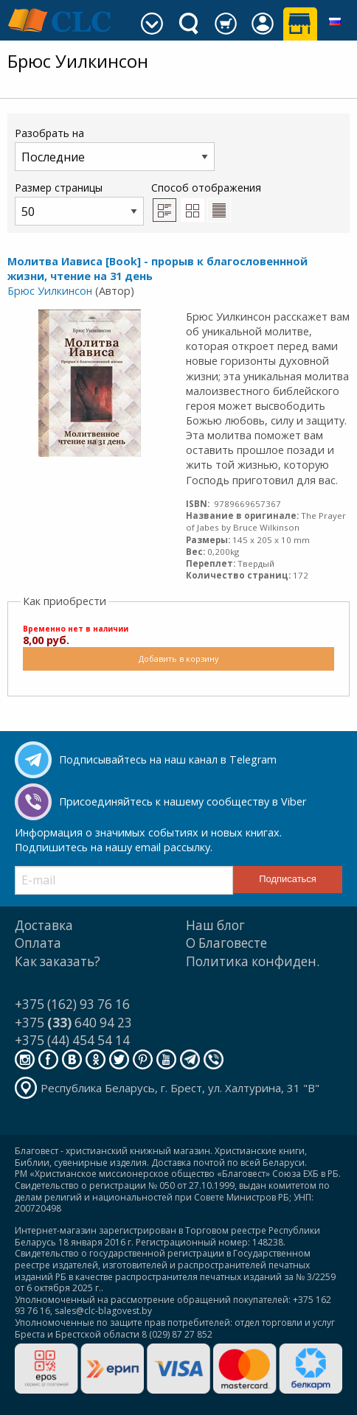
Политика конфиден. (252, 961)
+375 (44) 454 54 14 (72, 1040)
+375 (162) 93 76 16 (72, 1004)
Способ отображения (206, 201)
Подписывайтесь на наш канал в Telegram (168, 759)
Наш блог (215, 925)
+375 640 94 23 (73, 1022)
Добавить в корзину (178, 658)
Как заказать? (57, 961)
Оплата (38, 942)
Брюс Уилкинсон (49, 291)
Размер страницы (79, 203)
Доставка (44, 925)
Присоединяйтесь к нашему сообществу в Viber (182, 801)
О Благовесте (226, 942)
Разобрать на (115, 148)
